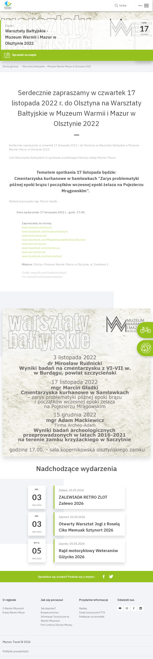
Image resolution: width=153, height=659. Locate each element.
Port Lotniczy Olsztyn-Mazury (56, 624)
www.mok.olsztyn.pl (34, 235)
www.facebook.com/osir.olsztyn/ (42, 256)
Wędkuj (83, 608)
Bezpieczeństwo (50, 612)
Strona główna (10, 66)
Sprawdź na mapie (20, 55)
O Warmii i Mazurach (13, 608)
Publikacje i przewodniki (91, 616)
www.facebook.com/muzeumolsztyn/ (45, 231)
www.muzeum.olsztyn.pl (37, 227)
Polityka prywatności (15, 651)
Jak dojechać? (48, 608)
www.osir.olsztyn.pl (33, 252)
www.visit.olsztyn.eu (34, 244)
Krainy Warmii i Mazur (14, 612)
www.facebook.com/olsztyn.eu (41, 248)
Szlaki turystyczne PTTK (92, 612)
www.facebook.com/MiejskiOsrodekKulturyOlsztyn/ (54, 239)
